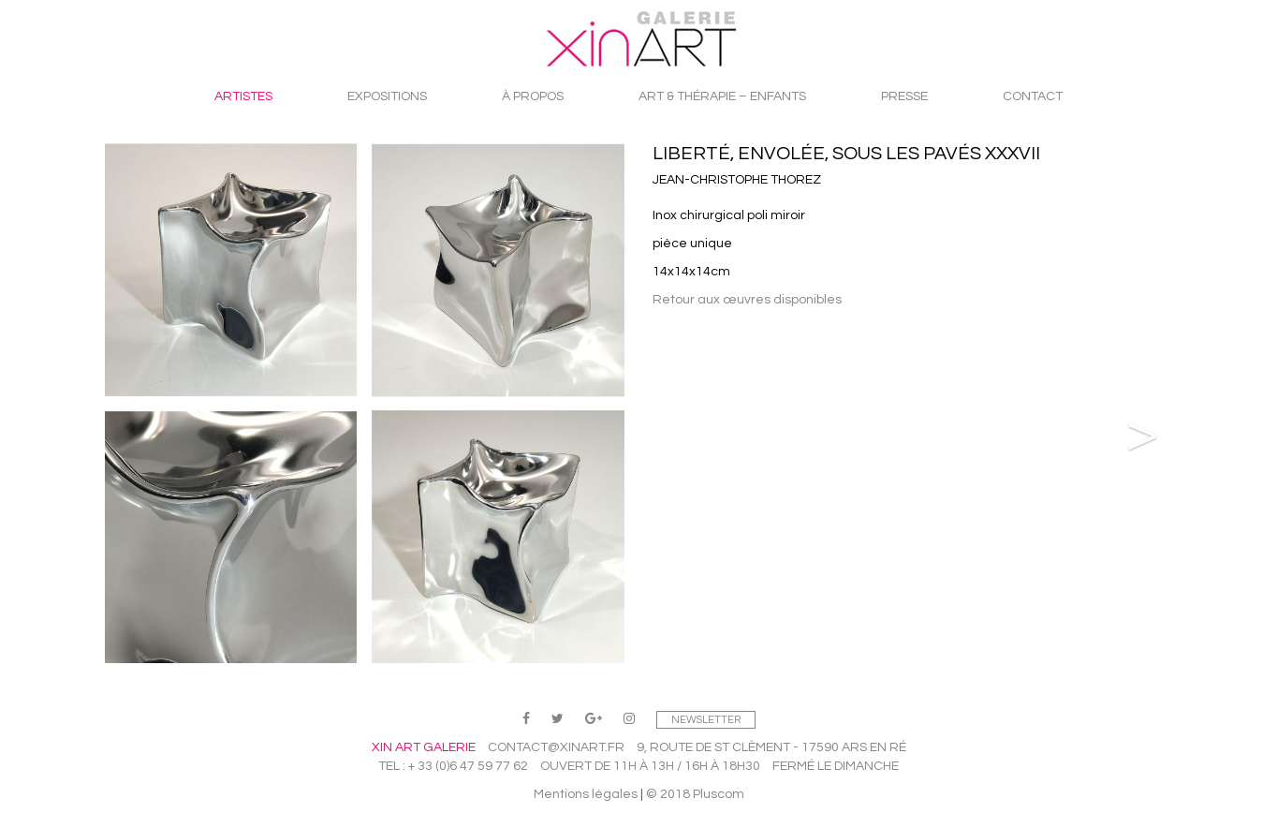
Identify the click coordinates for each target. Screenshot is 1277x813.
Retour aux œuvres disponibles (747, 299)
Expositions (387, 96)
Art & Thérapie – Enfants (722, 96)
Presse (904, 96)
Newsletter (706, 720)
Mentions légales (586, 794)
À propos (533, 96)
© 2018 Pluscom (695, 794)
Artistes (243, 96)
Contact (1033, 96)
